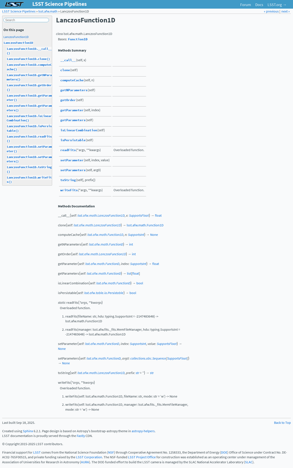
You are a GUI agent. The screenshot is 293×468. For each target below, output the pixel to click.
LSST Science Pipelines (19, 11)
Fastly (81, 436)
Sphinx (28, 431)
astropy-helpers (143, 431)
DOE (224, 452)
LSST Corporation (89, 457)
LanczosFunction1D (16, 37)
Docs (259, 4)
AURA (85, 462)
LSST (37, 452)
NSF (111, 452)
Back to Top (282, 422)
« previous (271, 11)
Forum (245, 4)
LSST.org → (277, 4)
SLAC (248, 462)
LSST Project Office (142, 457)
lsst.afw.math (48, 11)
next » (285, 11)
